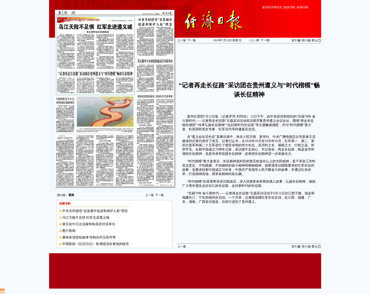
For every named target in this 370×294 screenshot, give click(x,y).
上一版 (149, 195)
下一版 (159, 195)
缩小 (306, 40)
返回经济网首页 (272, 7)
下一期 (265, 40)
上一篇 (181, 246)
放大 (296, 40)
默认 (316, 40)
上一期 (255, 40)
